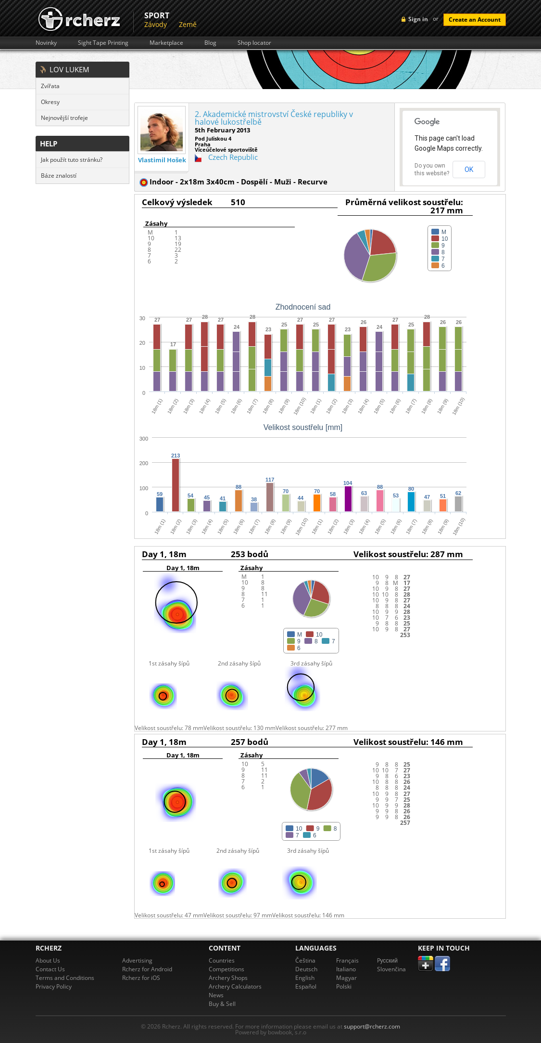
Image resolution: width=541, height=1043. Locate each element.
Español (305, 986)
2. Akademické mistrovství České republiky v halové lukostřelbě (274, 118)
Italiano (346, 969)
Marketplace (166, 43)
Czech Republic (233, 157)
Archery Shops (228, 978)
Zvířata (50, 86)
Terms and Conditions (65, 978)
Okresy (50, 102)
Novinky (46, 43)
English (305, 978)
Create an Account (475, 19)
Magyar (346, 978)
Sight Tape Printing (103, 43)
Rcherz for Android (147, 969)
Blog (210, 43)
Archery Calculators (235, 986)
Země (188, 24)
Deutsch (306, 969)
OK (469, 169)
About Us (48, 960)
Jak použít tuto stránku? (71, 160)
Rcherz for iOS (141, 978)
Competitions (226, 969)
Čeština (305, 960)
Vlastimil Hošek (162, 160)
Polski (344, 986)
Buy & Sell (222, 1004)
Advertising (137, 960)
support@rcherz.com (372, 1026)
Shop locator (254, 43)
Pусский (387, 960)
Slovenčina (391, 969)
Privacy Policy (54, 986)
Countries (222, 960)
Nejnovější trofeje (64, 118)
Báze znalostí (58, 175)
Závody (155, 24)
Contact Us (50, 969)
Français (347, 960)
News (216, 995)
